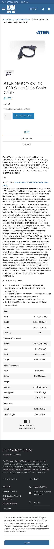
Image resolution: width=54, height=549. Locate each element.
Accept (27, 543)
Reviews (27, 145)
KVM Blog (7, 508)
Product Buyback (10, 504)
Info (27, 132)
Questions (26, 138)
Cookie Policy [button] (12, 529)
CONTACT (33, 9)
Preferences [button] (21, 532)
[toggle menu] (3, 8)
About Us (6, 487)
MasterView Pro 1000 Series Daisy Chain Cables (25, 184)
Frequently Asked (10, 491)
